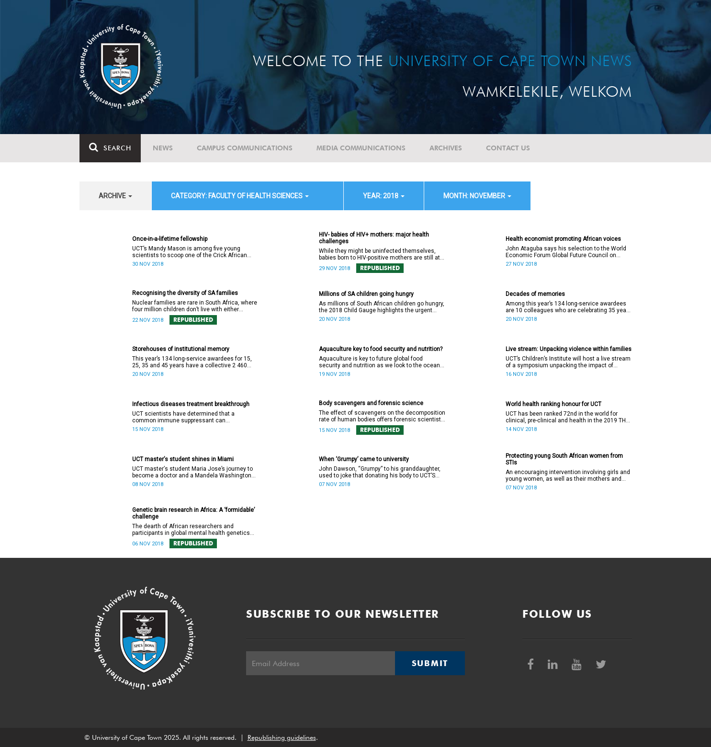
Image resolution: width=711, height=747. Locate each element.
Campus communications (245, 148)
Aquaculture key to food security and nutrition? (380, 349)
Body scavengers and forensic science (371, 403)
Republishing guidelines (282, 737)
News (163, 148)
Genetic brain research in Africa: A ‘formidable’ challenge (193, 513)
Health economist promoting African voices (563, 239)
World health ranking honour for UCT (553, 404)
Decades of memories (535, 294)
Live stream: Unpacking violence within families (569, 349)
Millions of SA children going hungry (366, 294)
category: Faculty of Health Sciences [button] (240, 196)
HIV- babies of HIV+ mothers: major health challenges (374, 238)
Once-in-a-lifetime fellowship (169, 239)
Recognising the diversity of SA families (185, 293)
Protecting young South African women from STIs (564, 459)
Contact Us (508, 148)
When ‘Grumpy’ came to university (364, 459)
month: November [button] (477, 196)
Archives (445, 148)
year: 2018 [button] (384, 196)
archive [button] (115, 196)
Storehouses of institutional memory (180, 349)
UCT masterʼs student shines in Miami (183, 459)
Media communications (361, 148)
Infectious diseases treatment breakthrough (190, 404)
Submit (430, 663)
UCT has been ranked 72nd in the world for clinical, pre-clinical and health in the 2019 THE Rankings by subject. (567, 417)
